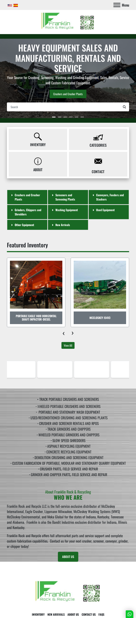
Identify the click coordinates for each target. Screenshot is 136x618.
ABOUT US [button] (68, 556)
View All (68, 345)
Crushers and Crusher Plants (68, 94)
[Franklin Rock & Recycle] (68, 592)
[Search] (68, 106)
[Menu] (116, 5)
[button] (53, 117)
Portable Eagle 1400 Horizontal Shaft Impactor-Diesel (36, 317)
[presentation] (63, 332)
